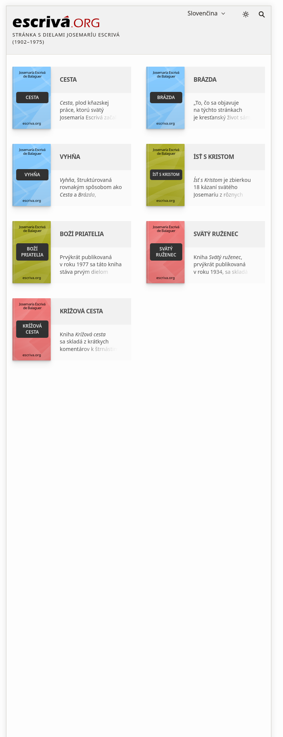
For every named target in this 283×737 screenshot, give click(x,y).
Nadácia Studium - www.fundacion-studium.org (126, 489)
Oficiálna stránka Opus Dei (223, 498)
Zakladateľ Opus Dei (215, 471)
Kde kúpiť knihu (112, 507)
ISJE (194, 484)
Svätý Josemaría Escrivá (122, 471)
